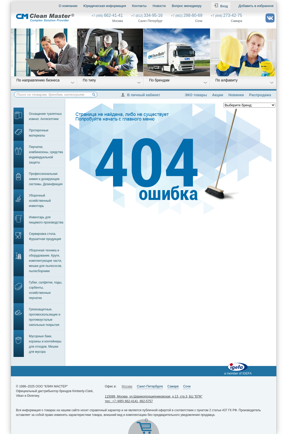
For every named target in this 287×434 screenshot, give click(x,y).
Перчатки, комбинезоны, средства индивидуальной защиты (46, 154)
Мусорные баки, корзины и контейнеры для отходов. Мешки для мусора (45, 344)
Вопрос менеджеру (186, 6)
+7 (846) (226, 16)
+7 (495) (107, 16)
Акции (217, 95)
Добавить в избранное (256, 6)
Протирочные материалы (38, 133)
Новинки (236, 95)
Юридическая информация (104, 6)
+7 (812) (147, 16)
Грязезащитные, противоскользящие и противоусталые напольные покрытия (44, 317)
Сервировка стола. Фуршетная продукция (45, 236)
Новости (159, 6)
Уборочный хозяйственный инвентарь (40, 201)
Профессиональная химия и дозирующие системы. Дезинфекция (46, 179)
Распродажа (260, 95)
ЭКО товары (196, 95)
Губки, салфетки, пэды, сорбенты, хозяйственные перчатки (45, 290)
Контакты (139, 6)
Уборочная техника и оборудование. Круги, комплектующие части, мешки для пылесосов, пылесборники (45, 261)
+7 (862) (186, 16)
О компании (68, 6)
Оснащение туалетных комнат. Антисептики (45, 116)
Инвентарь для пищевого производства (46, 219)
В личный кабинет (141, 95)
